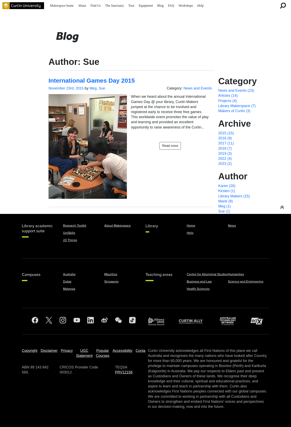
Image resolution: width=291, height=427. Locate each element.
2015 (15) (226, 133)
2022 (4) (225, 159)
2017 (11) (226, 143)
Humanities (236, 274)
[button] (282, 207)
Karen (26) (226, 186)
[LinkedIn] (90, 321)
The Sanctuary (114, 5)
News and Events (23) (236, 90)
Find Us (96, 5)
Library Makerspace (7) (237, 106)
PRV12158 (124, 372)
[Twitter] (49, 321)
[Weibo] (104, 321)
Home (191, 226)
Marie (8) (225, 201)
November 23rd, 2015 (66, 88)
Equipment (146, 5)
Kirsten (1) (226, 191)
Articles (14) (228, 96)
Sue (102, 88)
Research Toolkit (74, 226)
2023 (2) (225, 164)
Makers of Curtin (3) (234, 111)
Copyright (29, 351)
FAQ (171, 5)
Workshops (185, 5)
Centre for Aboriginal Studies (207, 274)
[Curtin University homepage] (23, 5)
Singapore (111, 282)
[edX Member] (259, 321)
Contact (142, 351)
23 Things (70, 240)
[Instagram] (63, 321)
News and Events (197, 88)
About (82, 5)
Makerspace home (62, 5)
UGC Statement (84, 353)
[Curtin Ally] (194, 321)
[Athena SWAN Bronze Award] (158, 321)
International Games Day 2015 (91, 80)
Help (200, 5)
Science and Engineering (245, 282)
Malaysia (69, 289)
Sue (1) (224, 211)
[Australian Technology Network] (230, 321)
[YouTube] (77, 321)
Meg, (94, 88)
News (232, 226)
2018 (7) (225, 148)
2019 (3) (225, 153)
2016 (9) (225, 138)
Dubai (67, 282)
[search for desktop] (283, 6)
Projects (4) (227, 101)
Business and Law (199, 282)
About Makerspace (117, 226)
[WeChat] (118, 321)
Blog (160, 5)
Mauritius (110, 274)
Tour (131, 5)
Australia (69, 274)
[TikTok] (132, 321)
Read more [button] (170, 145)
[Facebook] (35, 321)
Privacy (67, 351)
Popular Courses (102, 353)
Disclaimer (49, 351)
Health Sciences (198, 289)
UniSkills (69, 233)
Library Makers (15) (234, 196)
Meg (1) (224, 206)
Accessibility (122, 351)
